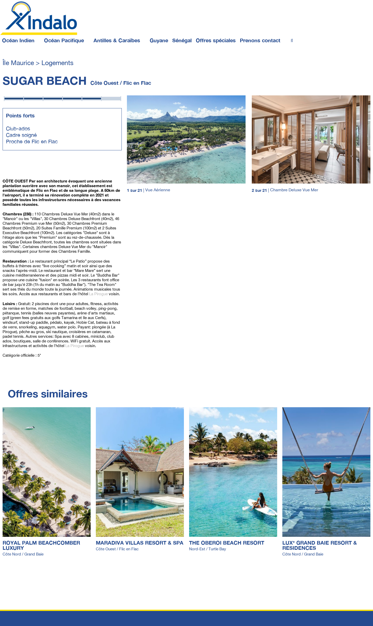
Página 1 (66, 164)
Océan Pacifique (64, 40)
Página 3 (48, 164)
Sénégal (182, 40)
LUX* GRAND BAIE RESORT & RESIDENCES (319, 545)
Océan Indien (18, 40)
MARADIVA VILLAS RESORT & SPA (139, 542)
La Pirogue (98, 294)
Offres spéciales (216, 40)
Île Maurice (19, 62)
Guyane (159, 40)
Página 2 (28, 164)
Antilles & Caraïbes (117, 40)
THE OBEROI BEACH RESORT (226, 542)
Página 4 (10, 164)
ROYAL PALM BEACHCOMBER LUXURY (41, 545)
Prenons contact (260, 40)
